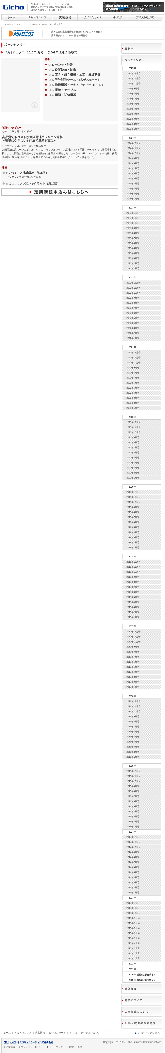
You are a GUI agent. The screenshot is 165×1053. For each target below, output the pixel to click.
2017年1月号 (133, 687)
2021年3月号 (133, 398)
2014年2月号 (133, 887)
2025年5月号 (133, 108)
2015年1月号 (133, 826)
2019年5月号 (133, 527)
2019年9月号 (133, 507)
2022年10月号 (134, 293)
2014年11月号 (134, 842)
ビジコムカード (57, 1032)
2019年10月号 (134, 502)
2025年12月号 (134, 73)
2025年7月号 (133, 98)
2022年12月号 (134, 282)
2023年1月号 (133, 268)
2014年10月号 (134, 847)
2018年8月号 (133, 582)
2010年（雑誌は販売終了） (142, 974)
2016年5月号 (133, 736)
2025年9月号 (133, 88)
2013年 (132, 898)
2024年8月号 (133, 163)
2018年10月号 (134, 572)
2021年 (132, 347)
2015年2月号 (133, 821)
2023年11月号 (134, 218)
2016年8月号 (133, 721)
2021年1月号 (133, 408)
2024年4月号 (133, 183)
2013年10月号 (134, 913)
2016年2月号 (133, 752)
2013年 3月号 (133, 948)
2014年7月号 (133, 862)
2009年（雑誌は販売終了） (142, 980)
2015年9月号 (133, 786)
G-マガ (73, 1032)
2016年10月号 (134, 711)
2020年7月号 (133, 447)
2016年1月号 (133, 757)
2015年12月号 (134, 771)
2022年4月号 (133, 323)
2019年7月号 (133, 517)
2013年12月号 (134, 903)
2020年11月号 (134, 427)
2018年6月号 (133, 592)
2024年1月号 (133, 198)
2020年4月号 (133, 462)
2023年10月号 (134, 223)
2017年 (132, 626)
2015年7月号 (133, 796)
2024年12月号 (134, 143)
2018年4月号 (133, 602)
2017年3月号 (133, 677)
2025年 (132, 68)
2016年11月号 (134, 706)
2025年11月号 (134, 78)
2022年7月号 (133, 308)
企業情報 (10, 1047)
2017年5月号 (133, 667)
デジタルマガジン (90, 1032)
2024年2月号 (133, 193)
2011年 (132, 969)
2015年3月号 (133, 816)
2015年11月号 (134, 776)
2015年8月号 (133, 791)
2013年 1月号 (133, 958)
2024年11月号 (134, 148)
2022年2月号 (133, 333)
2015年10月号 (134, 781)
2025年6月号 (133, 103)
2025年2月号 (133, 124)
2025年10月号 (134, 83)
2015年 (132, 766)
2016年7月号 (133, 726)
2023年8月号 (133, 233)
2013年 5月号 (133, 938)
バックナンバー (39, 24)
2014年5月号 (133, 872)
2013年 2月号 (133, 953)
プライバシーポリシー (32, 1047)
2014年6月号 (133, 867)
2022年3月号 (133, 328)
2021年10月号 (134, 362)
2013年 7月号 (133, 928)
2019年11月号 (134, 497)
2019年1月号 (133, 547)
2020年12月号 (134, 422)
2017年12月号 (134, 631)
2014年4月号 (133, 877)
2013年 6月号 (133, 933)
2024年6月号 (133, 173)
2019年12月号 (134, 492)
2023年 (132, 207)
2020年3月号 (133, 467)
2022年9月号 (133, 298)
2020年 (132, 417)
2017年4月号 (133, 672)
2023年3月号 (133, 258)
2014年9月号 (133, 852)
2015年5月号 (133, 806)
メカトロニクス (21, 24)
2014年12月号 (134, 837)
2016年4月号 (133, 741)
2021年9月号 (133, 367)
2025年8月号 (133, 93)
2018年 (132, 556)
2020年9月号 (133, 437)
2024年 (132, 138)
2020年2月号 (133, 472)
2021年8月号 (133, 372)
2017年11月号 (134, 636)
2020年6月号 (133, 452)
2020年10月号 (134, 432)
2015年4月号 (133, 811)
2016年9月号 (133, 716)
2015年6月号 (133, 801)
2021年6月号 (133, 383)
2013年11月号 (134, 908)
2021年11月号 (134, 357)
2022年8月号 (133, 303)
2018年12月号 (134, 562)
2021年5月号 (133, 388)
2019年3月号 (133, 537)
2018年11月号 (134, 567)
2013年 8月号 (133, 923)
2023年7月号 (133, 238)
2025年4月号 (133, 114)
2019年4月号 (133, 532)
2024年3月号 (133, 188)
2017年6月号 (133, 662)
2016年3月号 (133, 746)
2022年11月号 (134, 288)
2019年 (132, 487)
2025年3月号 (133, 119)
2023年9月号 (133, 228)
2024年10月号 (134, 153)
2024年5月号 (133, 178)
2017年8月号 (133, 652)
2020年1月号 (133, 477)
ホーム (7, 24)
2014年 (132, 832)
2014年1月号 (133, 892)
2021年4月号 (133, 393)
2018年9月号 (133, 577)
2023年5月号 (133, 248)
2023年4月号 (133, 253)
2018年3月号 (133, 607)
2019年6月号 (133, 522)
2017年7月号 (133, 657)
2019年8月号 (133, 512)
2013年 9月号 (133, 918)
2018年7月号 (133, 587)
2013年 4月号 (133, 943)
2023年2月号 (133, 263)
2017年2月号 (133, 682)
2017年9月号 (133, 646)
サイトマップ (56, 1047)
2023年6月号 (133, 243)
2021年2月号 (133, 403)
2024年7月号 (133, 168)
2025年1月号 (133, 129)
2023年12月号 (134, 213)
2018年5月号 (133, 597)
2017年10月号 (134, 641)
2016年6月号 (133, 731)
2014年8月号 (133, 857)
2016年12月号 (134, 701)
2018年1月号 (133, 617)
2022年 (132, 277)
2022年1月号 (133, 338)
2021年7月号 (133, 377)
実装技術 (40, 1032)
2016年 (132, 696)
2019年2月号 (133, 542)
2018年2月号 (133, 612)
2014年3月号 (133, 882)
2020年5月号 (133, 457)
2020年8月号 (133, 442)
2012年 (132, 963)
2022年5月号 (133, 318)
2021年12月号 (134, 352)
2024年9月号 (133, 158)
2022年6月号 (133, 313)
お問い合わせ (75, 1047)
